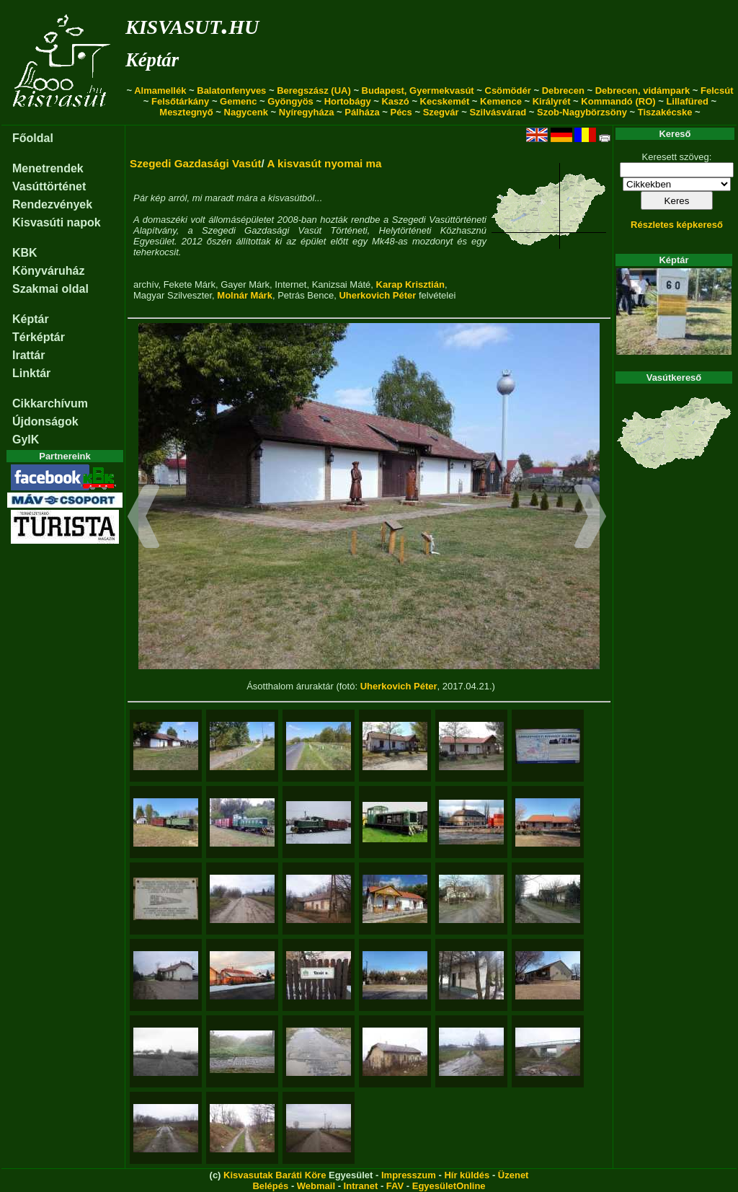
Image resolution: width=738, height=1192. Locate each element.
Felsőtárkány (180, 101)
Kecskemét (445, 101)
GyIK (25, 439)
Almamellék (160, 90)
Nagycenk (246, 112)
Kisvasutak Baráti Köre (274, 1175)
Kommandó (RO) (618, 101)
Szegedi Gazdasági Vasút (196, 163)
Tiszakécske (665, 112)
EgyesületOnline (449, 1185)
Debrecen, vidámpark (642, 90)
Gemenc (238, 101)
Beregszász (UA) (314, 90)
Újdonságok (45, 421)
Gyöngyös (290, 101)
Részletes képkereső (677, 224)
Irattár (28, 355)
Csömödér (508, 90)
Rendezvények (52, 204)
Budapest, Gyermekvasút (418, 90)
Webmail (316, 1185)
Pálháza (361, 112)
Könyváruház (48, 271)
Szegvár (441, 112)
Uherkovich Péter (377, 295)
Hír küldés (466, 1175)
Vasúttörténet (49, 186)
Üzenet (513, 1175)
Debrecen (563, 90)
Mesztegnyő (186, 112)
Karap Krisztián (410, 284)
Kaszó (395, 101)
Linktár (31, 373)
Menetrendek (48, 168)
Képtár (152, 60)
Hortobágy (347, 101)
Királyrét (552, 101)
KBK (24, 253)
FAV (395, 1185)
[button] (144, 518)
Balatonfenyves (231, 90)
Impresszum (408, 1175)
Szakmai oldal (50, 289)
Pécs (401, 112)
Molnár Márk (244, 295)
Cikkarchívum (50, 403)
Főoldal (32, 138)
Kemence (501, 101)
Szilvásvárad (497, 112)
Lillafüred (687, 101)
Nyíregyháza (306, 112)
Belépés (270, 1185)
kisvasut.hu (192, 24)
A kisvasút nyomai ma (324, 163)
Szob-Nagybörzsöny (582, 112)
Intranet (361, 1185)
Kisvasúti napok (56, 222)
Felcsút (717, 90)
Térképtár (38, 337)
